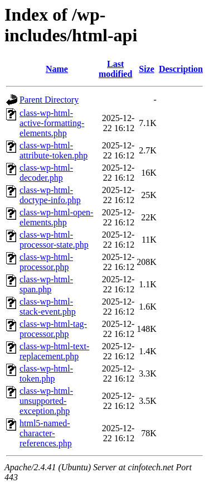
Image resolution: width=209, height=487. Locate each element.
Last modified (115, 69)
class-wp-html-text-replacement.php (54, 351)
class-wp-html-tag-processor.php (53, 329)
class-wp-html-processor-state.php (54, 239)
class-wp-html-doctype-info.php (50, 195)
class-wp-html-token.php (46, 373)
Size (146, 69)
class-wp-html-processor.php (46, 262)
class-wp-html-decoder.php (46, 172)
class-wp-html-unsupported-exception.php (46, 401)
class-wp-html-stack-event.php (48, 306)
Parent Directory (49, 99)
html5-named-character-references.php (46, 433)
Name (57, 69)
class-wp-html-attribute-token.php (54, 150)
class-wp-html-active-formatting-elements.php (52, 123)
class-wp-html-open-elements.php (56, 217)
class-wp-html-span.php (46, 284)
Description (181, 69)
